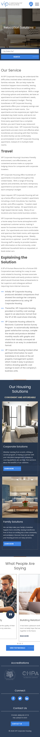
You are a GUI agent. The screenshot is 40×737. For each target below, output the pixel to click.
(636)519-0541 (21, 718)
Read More (6, 633)
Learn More (9, 469)
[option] (20, 606)
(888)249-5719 (23, 715)
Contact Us (17, 724)
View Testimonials (17, 648)
